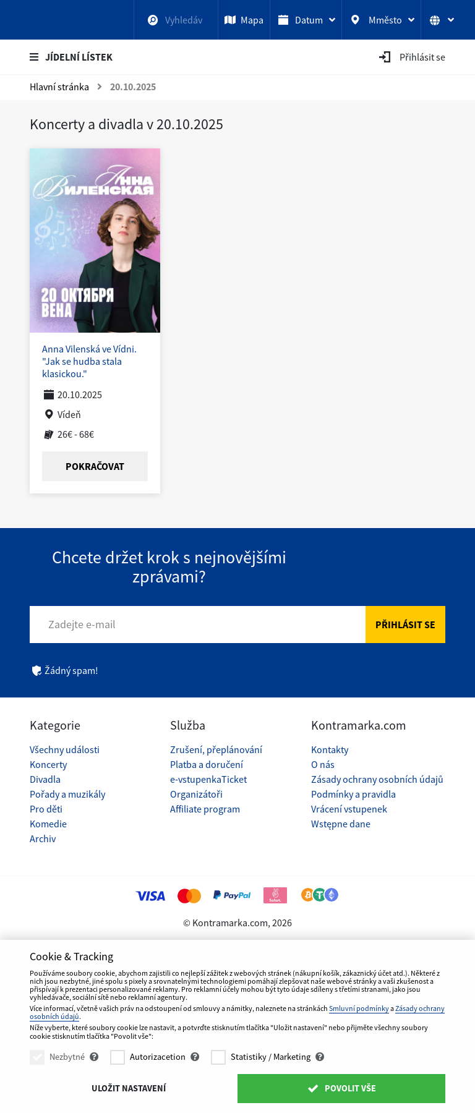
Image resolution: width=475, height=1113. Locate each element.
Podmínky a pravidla (353, 794)
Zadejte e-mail (82, 624)
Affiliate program (205, 809)
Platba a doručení (206, 764)
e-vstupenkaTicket (208, 779)
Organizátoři (196, 794)
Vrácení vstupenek (349, 809)
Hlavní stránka (59, 86)
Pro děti (46, 809)
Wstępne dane (340, 823)
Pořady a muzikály (67, 794)
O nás (323, 764)
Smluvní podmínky (359, 1008)
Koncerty (48, 764)
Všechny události (65, 749)
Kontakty (329, 749)
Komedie (48, 823)
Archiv (43, 838)
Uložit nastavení (129, 1088)
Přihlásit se (405, 624)
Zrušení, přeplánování (216, 749)
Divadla (45, 779)
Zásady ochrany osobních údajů (377, 779)
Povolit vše (341, 1088)
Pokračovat (95, 466)
